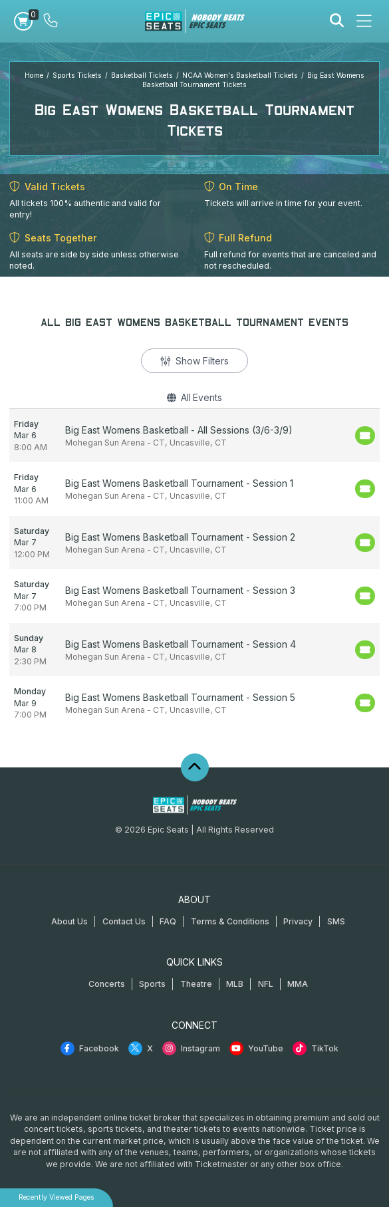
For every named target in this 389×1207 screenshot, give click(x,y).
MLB (234, 984)
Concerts (106, 984)
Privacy (298, 921)
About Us (69, 921)
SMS (336, 921)
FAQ (168, 921)
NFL (265, 984)
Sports (152, 984)
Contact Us (124, 921)
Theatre (196, 984)
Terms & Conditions (230, 921)
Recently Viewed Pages (56, 1197)
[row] (194, 436)
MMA (297, 984)
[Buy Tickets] (365, 435)
